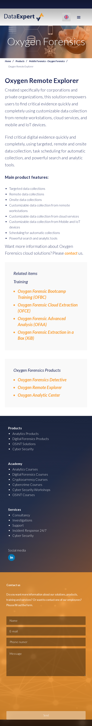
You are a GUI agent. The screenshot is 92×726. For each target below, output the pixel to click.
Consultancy (21, 515)
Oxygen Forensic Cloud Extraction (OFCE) (48, 307)
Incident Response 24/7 (29, 530)
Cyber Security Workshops (31, 490)
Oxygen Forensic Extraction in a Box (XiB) (46, 335)
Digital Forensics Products (30, 439)
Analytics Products (25, 434)
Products (20, 61)
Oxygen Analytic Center (39, 395)
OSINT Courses (23, 495)
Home (8, 61)
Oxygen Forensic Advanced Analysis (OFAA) (42, 321)
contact (71, 253)
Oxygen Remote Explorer (40, 387)
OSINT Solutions (24, 444)
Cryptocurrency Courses (30, 479)
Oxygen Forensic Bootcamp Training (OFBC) (42, 294)
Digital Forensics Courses (30, 474)
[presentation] (23, 693)
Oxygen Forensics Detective (42, 379)
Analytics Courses (25, 469)
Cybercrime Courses (27, 484)
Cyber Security (23, 449)
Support (18, 525)
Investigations (22, 520)
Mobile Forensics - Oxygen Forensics (47, 61)
